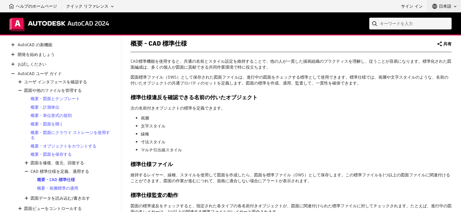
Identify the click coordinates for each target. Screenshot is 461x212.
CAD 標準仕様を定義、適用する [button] (60, 171)
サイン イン (412, 6)
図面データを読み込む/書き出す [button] (60, 198)
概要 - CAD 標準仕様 (56, 179)
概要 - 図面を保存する (51, 154)
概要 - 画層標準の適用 (57, 188)
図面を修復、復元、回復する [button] (57, 162)
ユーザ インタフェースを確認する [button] (55, 82)
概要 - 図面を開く (47, 124)
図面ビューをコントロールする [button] (53, 208)
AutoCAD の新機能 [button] (35, 44)
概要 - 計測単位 (45, 107)
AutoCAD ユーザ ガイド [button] (40, 73)
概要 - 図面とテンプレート (55, 98)
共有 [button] (447, 44)
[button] (90, 6)
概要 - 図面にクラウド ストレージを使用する (70, 135)
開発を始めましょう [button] (36, 54)
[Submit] (375, 23)
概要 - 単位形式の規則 (51, 115)
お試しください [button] (32, 64)
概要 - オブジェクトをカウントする (63, 146)
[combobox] (410, 23)
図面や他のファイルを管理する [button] (53, 90)
